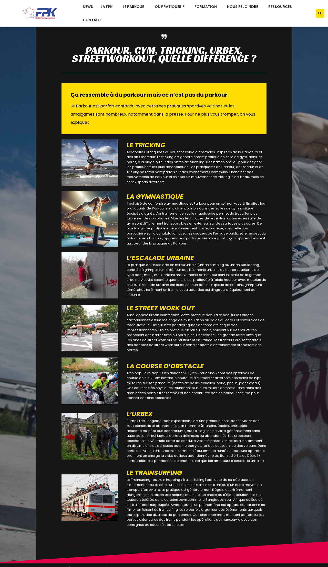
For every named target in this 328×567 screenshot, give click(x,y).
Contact (92, 20)
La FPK (108, 6)
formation (206, 6)
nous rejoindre (244, 6)
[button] (320, 13)
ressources (281, 6)
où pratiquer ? (171, 6)
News (88, 6)
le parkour (135, 6)
